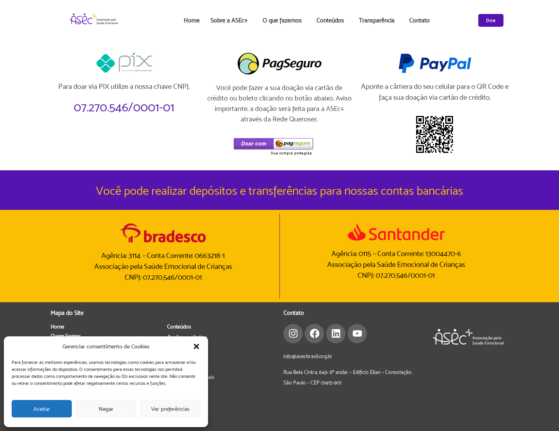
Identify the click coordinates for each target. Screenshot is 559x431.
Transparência (378, 20)
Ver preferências (170, 408)
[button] (196, 346)
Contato (419, 20)
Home (192, 20)
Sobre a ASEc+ (231, 20)
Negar (106, 408)
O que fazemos (284, 20)
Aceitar (41, 408)
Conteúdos (332, 20)
